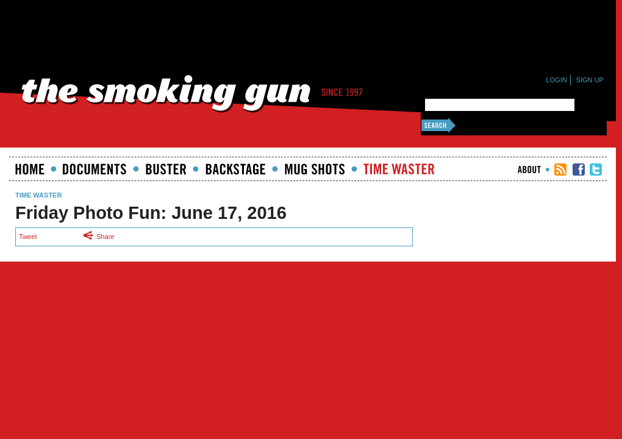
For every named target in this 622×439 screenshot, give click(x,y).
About (529, 169)
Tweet (28, 236)
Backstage (235, 168)
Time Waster (398, 168)
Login (556, 80)
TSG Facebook (579, 169)
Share (101, 236)
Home (30, 168)
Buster (166, 168)
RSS (560, 169)
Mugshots (314, 168)
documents (95, 168)
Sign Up (590, 80)
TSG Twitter (596, 169)
